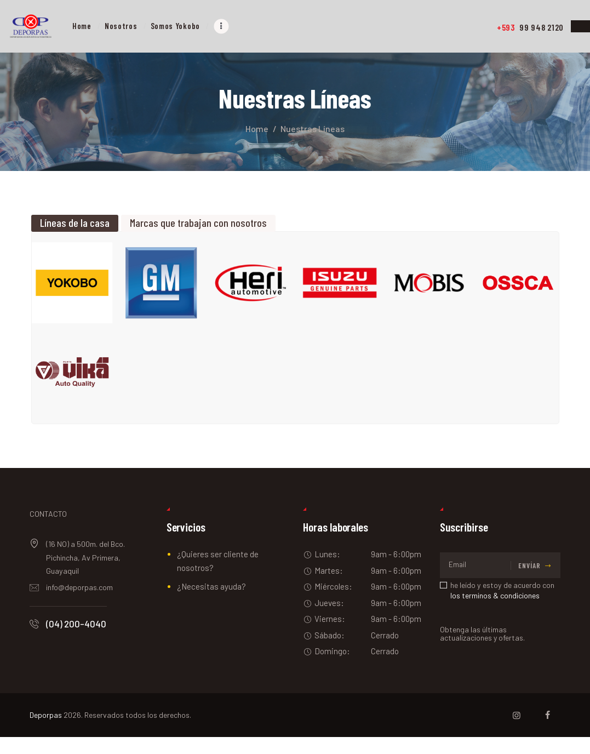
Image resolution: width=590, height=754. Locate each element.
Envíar (529, 582)
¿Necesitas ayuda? (211, 603)
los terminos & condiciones (495, 612)
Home (256, 128)
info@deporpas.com (79, 604)
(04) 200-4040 (76, 640)
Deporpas (46, 731)
